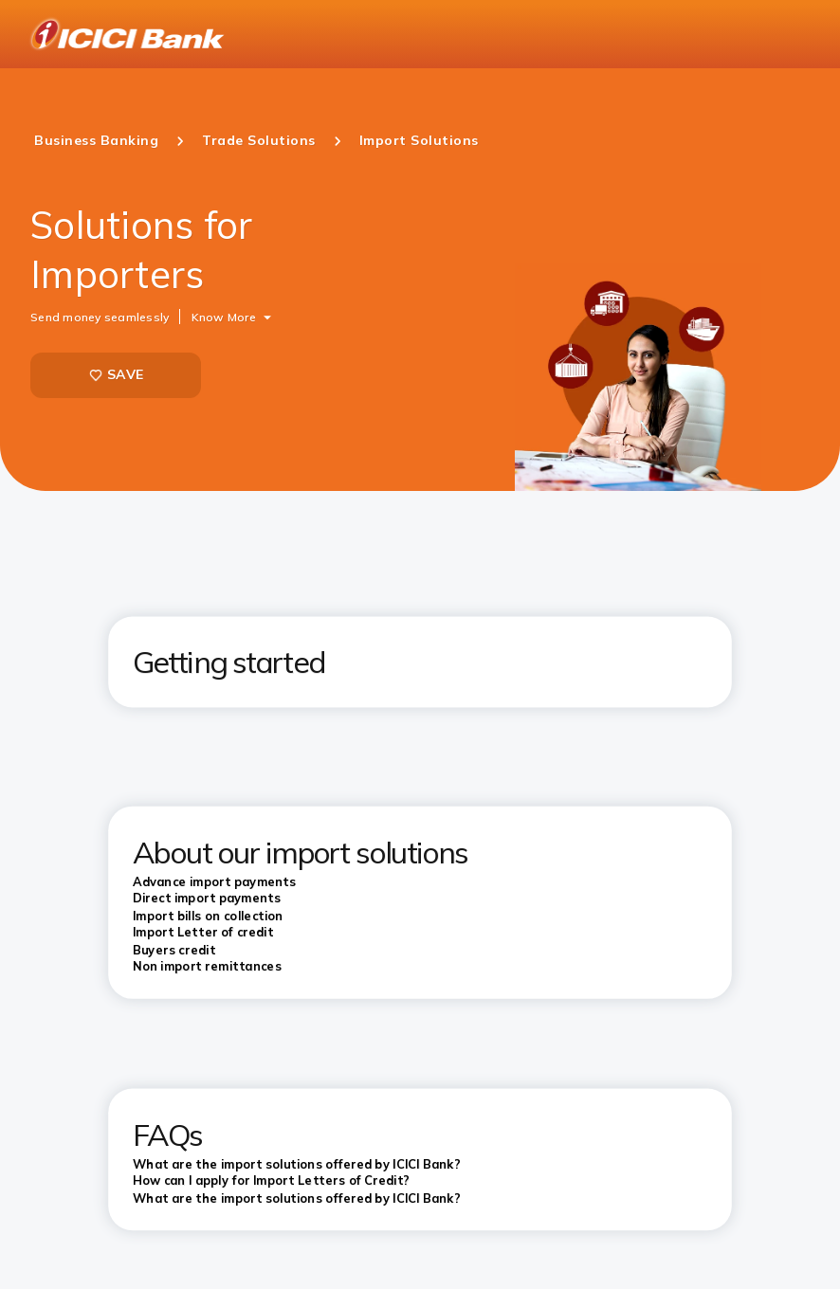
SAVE (115, 374)
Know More (224, 316)
